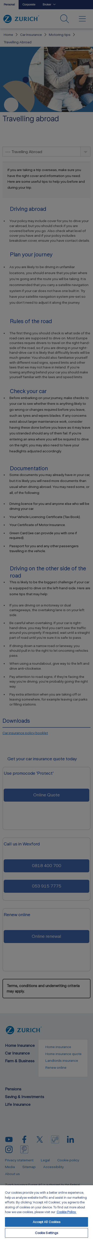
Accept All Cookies (46, 1222)
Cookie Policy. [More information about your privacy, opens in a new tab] (66, 1212)
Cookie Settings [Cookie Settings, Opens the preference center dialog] (46, 1233)
